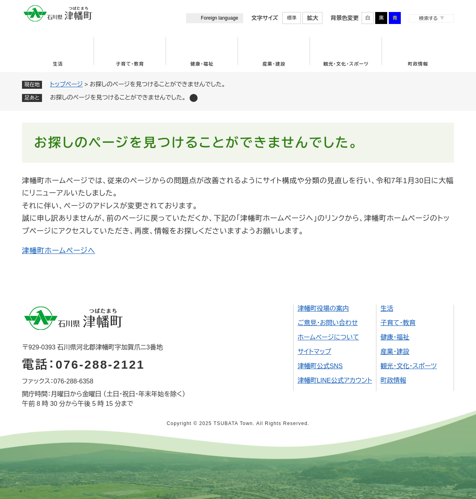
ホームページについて (328, 337)
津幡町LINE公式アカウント (335, 380)
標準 (291, 18)
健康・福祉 (202, 64)
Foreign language (219, 18)
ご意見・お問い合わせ (328, 322)
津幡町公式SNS (320, 366)
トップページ (66, 84)
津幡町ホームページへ (58, 251)
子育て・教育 (130, 64)
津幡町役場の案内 (323, 308)
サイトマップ (314, 351)
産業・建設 (274, 64)
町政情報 (418, 64)
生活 (58, 64)
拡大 (312, 18)
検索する (428, 18)
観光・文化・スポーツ (346, 64)
